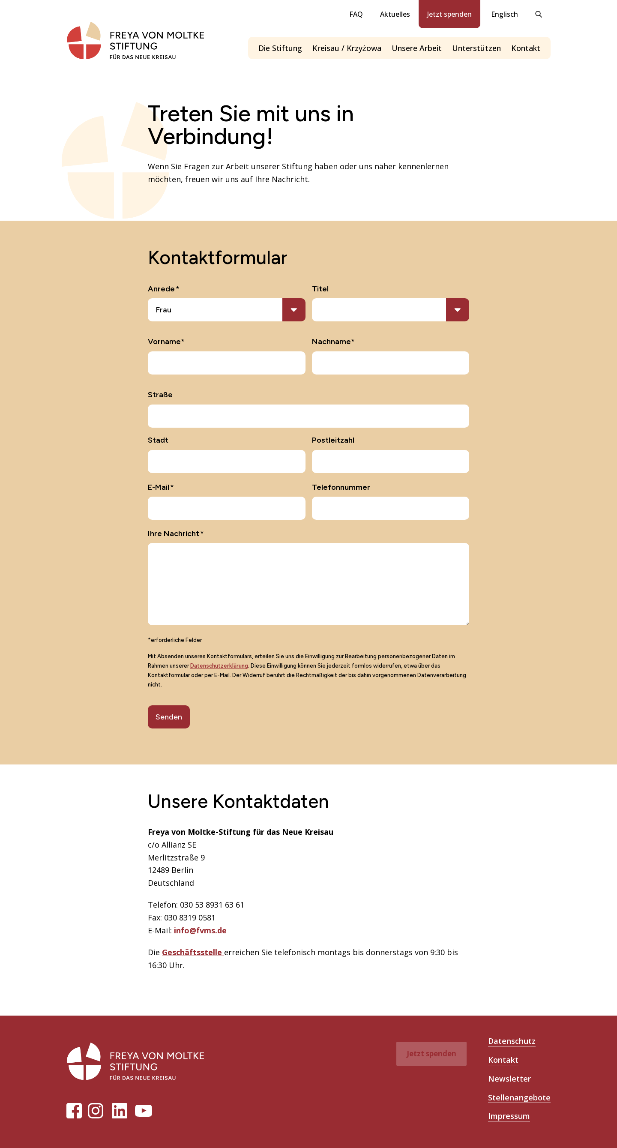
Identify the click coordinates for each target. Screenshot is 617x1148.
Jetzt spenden (449, 14)
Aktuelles (395, 14)
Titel (320, 289)
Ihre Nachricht (176, 534)
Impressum (509, 1116)
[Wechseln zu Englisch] (503, 14)
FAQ (356, 14)
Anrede (164, 289)
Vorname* (166, 341)
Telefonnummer (341, 487)
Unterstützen (476, 48)
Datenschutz (512, 1041)
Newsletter (509, 1078)
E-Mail (161, 487)
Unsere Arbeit (417, 48)
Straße (160, 394)
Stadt (158, 440)
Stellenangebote (519, 1097)
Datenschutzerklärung (219, 665)
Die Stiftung (280, 48)
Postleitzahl (333, 440)
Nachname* (333, 341)
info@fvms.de (200, 930)
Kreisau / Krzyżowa (346, 48)
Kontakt (525, 48)
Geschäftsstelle (193, 952)
